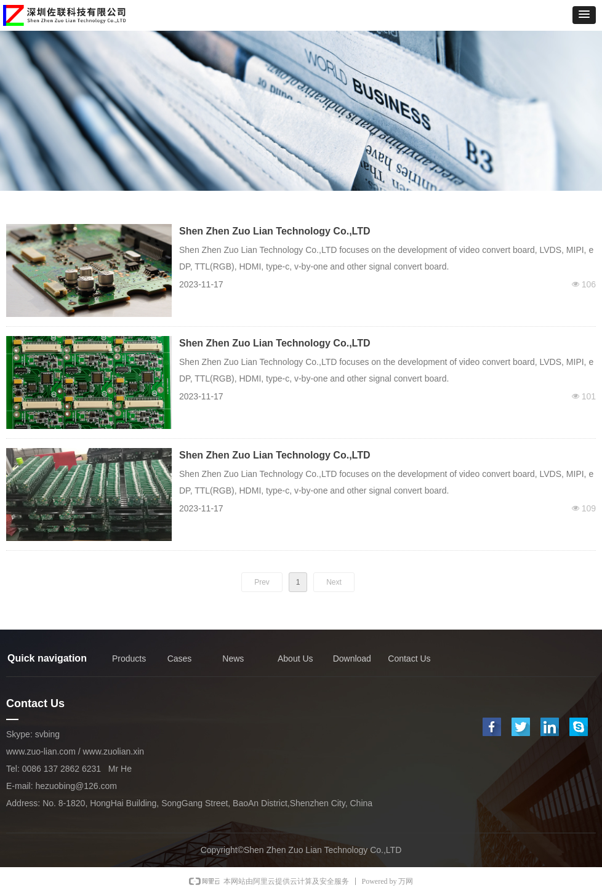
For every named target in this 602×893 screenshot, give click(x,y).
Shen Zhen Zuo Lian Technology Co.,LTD (275, 231)
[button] (584, 15)
